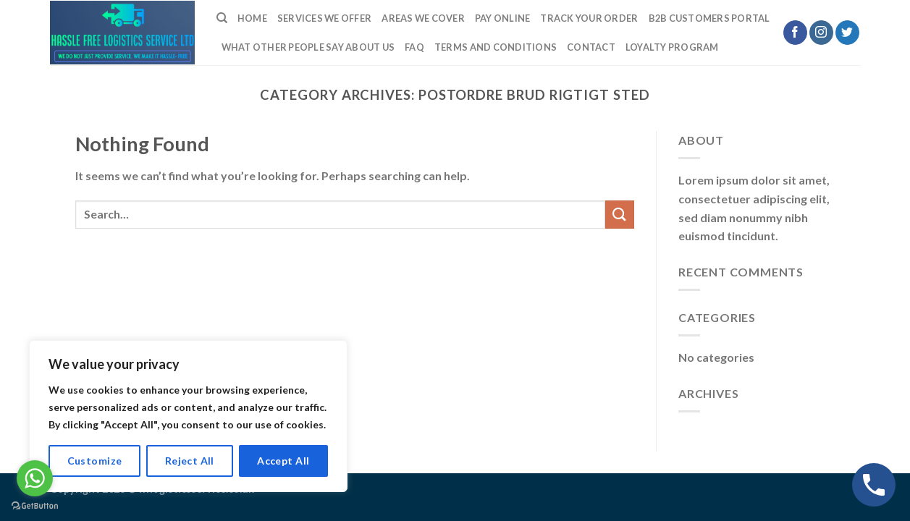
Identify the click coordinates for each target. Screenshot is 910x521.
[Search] (221, 18)
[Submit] (619, 214)
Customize (94, 460)
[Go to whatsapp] (35, 478)
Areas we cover (423, 18)
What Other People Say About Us (308, 47)
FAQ (414, 47)
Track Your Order (589, 18)
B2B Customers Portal (709, 18)
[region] (188, 416)
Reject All (189, 460)
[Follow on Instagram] (821, 32)
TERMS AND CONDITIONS (495, 47)
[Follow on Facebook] (795, 32)
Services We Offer (324, 18)
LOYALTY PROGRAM (672, 47)
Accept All (283, 460)
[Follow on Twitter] (847, 32)
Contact (591, 47)
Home (252, 18)
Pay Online (503, 18)
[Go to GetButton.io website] (35, 506)
